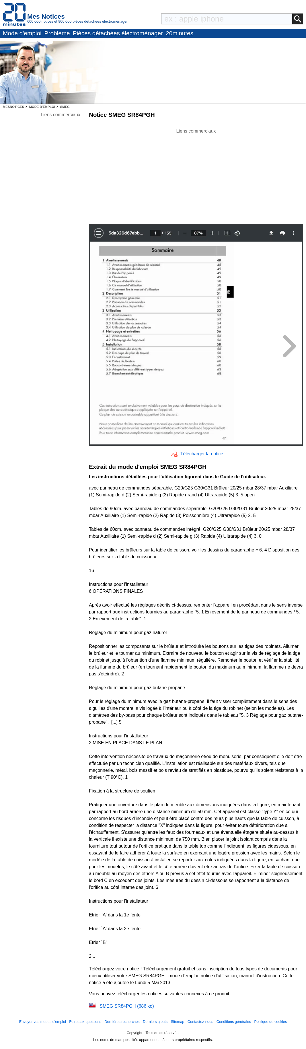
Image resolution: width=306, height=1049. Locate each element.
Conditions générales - (235, 1021)
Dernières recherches (121, 1021)
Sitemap (177, 1021)
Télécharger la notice (201, 453)
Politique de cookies (270, 1021)
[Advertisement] (196, 175)
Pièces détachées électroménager (118, 33)
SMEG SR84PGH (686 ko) (127, 1006)
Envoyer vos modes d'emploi (42, 1021)
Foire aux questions (85, 1021)
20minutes (179, 33)
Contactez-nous (200, 1021)
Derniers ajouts (155, 1021)
